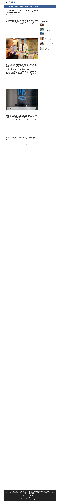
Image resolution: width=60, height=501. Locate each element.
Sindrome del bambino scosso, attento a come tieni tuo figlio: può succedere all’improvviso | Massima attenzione (49, 48)
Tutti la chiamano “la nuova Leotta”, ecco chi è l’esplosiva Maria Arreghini (17, 144)
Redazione (27, 499)
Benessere (11, 6)
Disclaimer (36, 499)
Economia (21, 6)
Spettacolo (36, 6)
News (6, 6)
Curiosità (16, 6)
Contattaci (36, 495)
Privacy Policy (32, 499)
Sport (41, 6)
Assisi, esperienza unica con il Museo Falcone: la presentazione (49, 33)
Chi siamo (23, 499)
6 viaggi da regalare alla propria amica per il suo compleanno (48, 24)
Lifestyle (26, 6)
